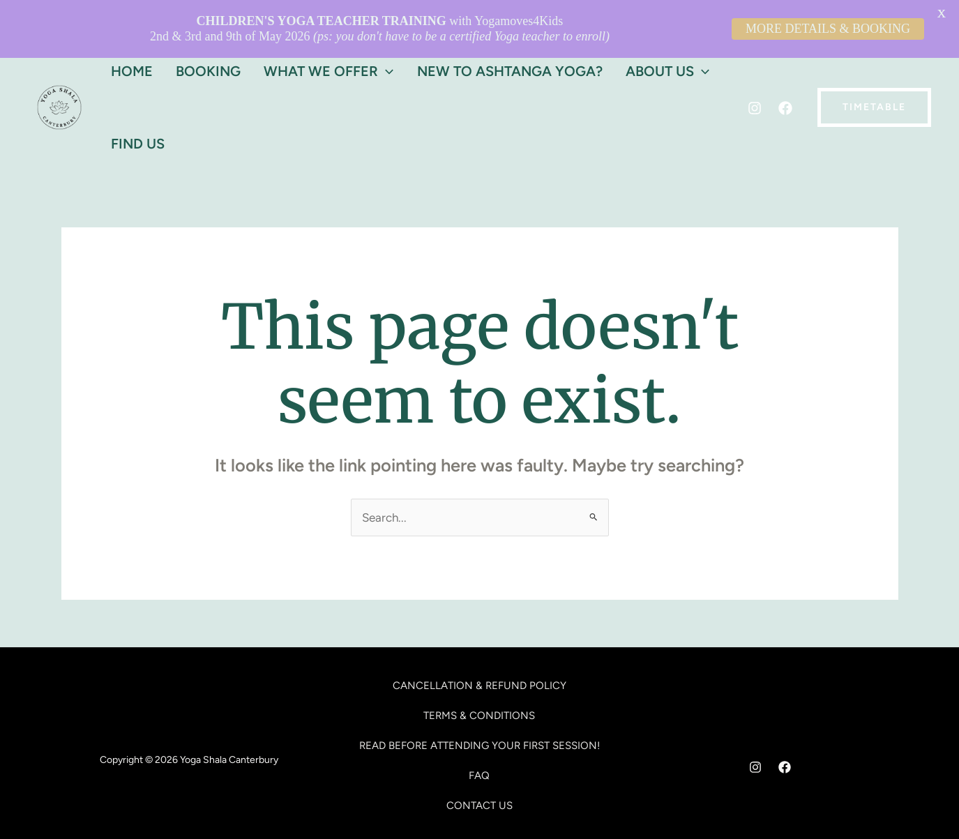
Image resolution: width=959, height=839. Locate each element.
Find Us (134, 108)
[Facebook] (785, 74)
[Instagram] (755, 74)
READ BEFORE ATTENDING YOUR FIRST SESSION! (479, 710)
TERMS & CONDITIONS (479, 680)
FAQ (479, 740)
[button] (874, 72)
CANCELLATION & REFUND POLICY (479, 650)
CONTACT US (479, 771)
